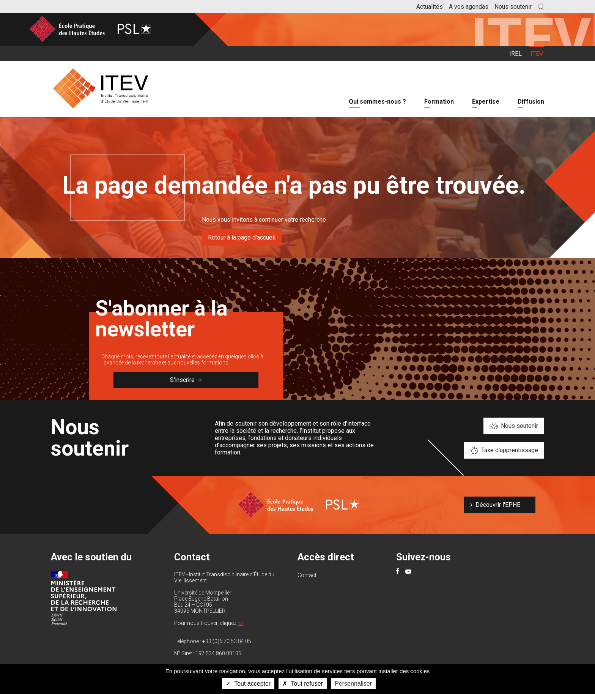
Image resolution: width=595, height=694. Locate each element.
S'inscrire (186, 379)
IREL (515, 53)
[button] (541, 6)
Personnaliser (353, 683)
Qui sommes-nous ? (377, 101)
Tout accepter (248, 683)
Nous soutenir (513, 6)
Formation (439, 101)
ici (240, 623)
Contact (307, 575)
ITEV (536, 53)
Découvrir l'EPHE (497, 504)
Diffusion (531, 101)
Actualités (429, 6)
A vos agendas (468, 6)
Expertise (485, 101)
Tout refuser (302, 683)
